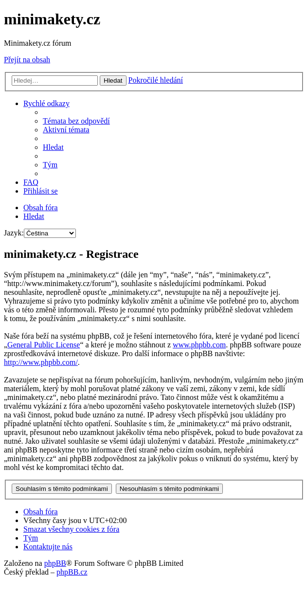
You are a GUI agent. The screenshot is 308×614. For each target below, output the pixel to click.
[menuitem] (76, 121)
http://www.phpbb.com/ (41, 362)
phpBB (55, 563)
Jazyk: (14, 233)
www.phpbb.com (199, 345)
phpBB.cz (72, 572)
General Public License (43, 345)
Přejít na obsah (27, 59)
